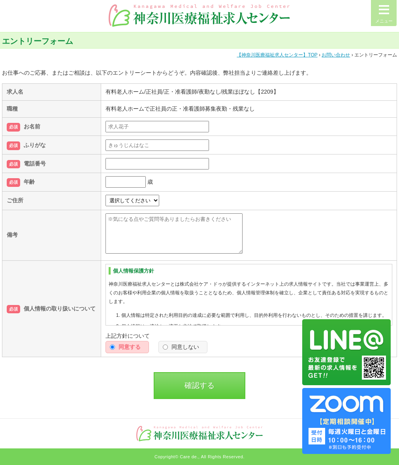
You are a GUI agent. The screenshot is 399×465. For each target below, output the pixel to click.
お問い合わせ (336, 55)
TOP (277, 55)
